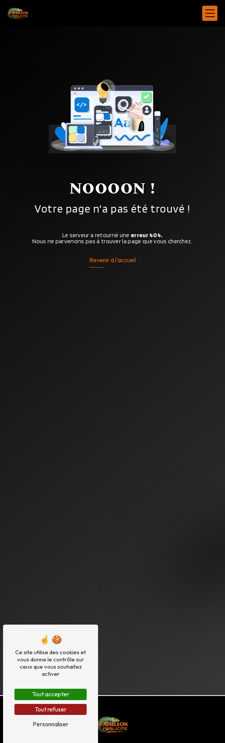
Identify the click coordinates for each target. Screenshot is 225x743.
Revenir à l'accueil (112, 260)
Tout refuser (51, 709)
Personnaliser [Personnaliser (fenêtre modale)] (50, 724)
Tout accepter (50, 694)
